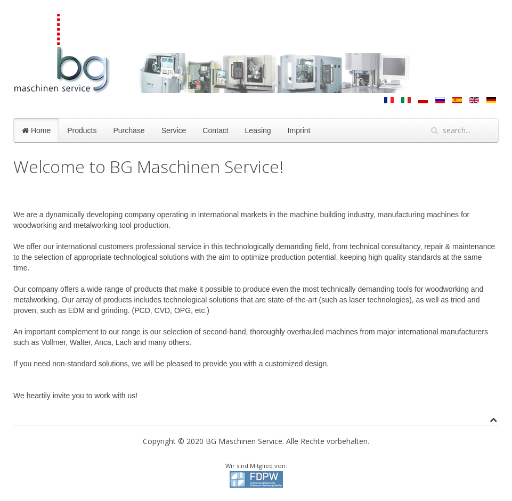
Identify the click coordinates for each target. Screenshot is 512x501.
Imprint (299, 130)
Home (36, 130)
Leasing (258, 130)
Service (173, 130)
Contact (215, 130)
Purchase (128, 130)
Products (81, 130)
